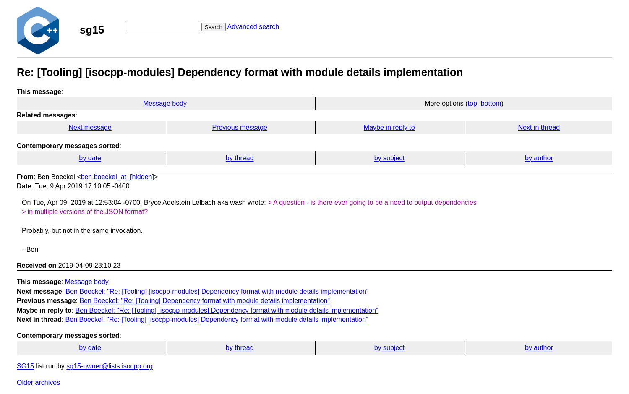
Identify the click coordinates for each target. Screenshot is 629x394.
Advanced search (253, 26)
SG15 (25, 366)
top (472, 103)
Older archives (38, 382)
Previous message (239, 127)
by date (90, 158)
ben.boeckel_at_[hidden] (117, 176)
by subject (389, 158)
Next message (89, 127)
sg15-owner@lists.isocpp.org (109, 366)
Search (213, 27)
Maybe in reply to (389, 127)
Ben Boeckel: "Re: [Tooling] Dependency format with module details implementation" (204, 300)
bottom (491, 103)
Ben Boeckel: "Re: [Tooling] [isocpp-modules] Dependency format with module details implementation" (217, 291)
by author (539, 158)
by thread (240, 158)
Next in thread (539, 127)
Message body (165, 103)
